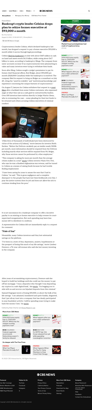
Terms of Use (42, 391)
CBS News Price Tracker (38, 16)
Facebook (22, 385)
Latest (4, 11)
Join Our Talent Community (80, 388)
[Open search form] (89, 11)
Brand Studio (60, 391)
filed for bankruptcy (16, 56)
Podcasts (59, 385)
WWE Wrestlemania (6, 388)
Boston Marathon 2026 (7, 385)
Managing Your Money (22, 16)
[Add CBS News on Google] (11, 40)
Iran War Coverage (6, 383)
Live (22, 11)
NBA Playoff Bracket (6, 391)
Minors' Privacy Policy (44, 393)
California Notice (43, 385)
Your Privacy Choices (44, 388)
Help (76, 392)
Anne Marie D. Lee (28, 308)
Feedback (78, 394)
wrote (24, 161)
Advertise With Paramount (83, 385)
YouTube (21, 383)
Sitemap (59, 393)
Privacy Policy (42, 383)
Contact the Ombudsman (83, 397)
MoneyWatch (6, 16)
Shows (29, 11)
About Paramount (80, 383)
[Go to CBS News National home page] (46, 11)
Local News (13, 11)
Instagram (22, 388)
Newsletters (60, 383)
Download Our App (62, 388)
